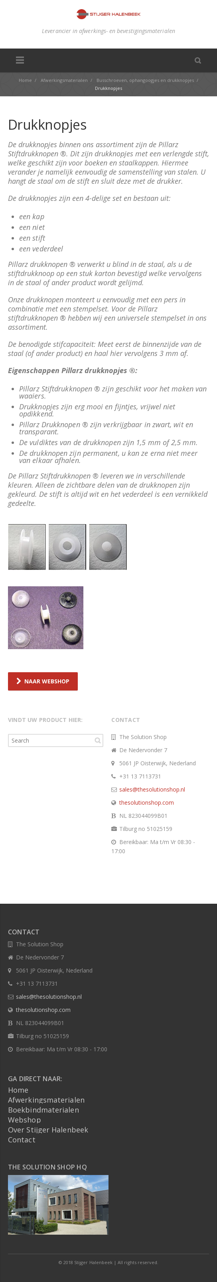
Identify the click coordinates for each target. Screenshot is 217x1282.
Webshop (24, 1119)
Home (18, 1090)
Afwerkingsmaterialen (46, 1100)
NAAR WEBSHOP (42, 681)
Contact (22, 1139)
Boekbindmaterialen (43, 1110)
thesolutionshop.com (146, 802)
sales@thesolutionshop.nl (152, 789)
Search (98, 740)
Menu (20, 60)
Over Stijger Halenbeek (48, 1129)
